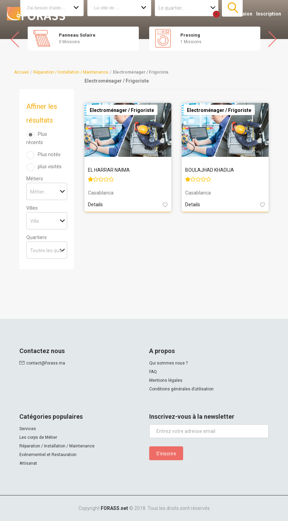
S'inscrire (166, 453)
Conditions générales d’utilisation (181, 389)
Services (27, 428)
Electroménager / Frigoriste (122, 110)
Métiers (34, 178)
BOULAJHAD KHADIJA (209, 170)
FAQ (153, 371)
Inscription (268, 14)
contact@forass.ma (45, 363)
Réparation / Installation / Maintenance (70, 72)
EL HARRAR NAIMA (109, 170)
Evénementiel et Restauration (47, 454)
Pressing (190, 35)
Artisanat (28, 463)
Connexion (240, 14)
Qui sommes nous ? (168, 363)
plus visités (50, 166)
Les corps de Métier (38, 437)
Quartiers (36, 237)
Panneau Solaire (77, 35)
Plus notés (49, 154)
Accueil (21, 72)
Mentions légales (165, 380)
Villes (32, 208)
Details (95, 204)
